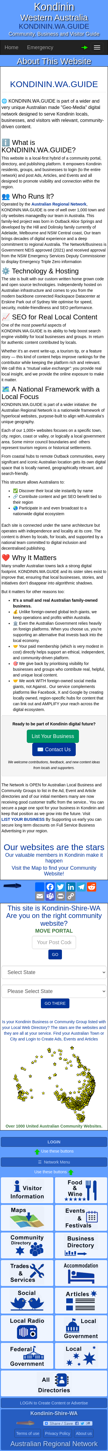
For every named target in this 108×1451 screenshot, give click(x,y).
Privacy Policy (57, 1433)
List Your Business (53, 736)
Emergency (40, 47)
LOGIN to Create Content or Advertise (54, 1403)
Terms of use (27, 1433)
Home (11, 47)
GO (55, 954)
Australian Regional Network (58, 204)
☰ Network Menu (54, 1162)
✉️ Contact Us (54, 749)
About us (84, 1433)
